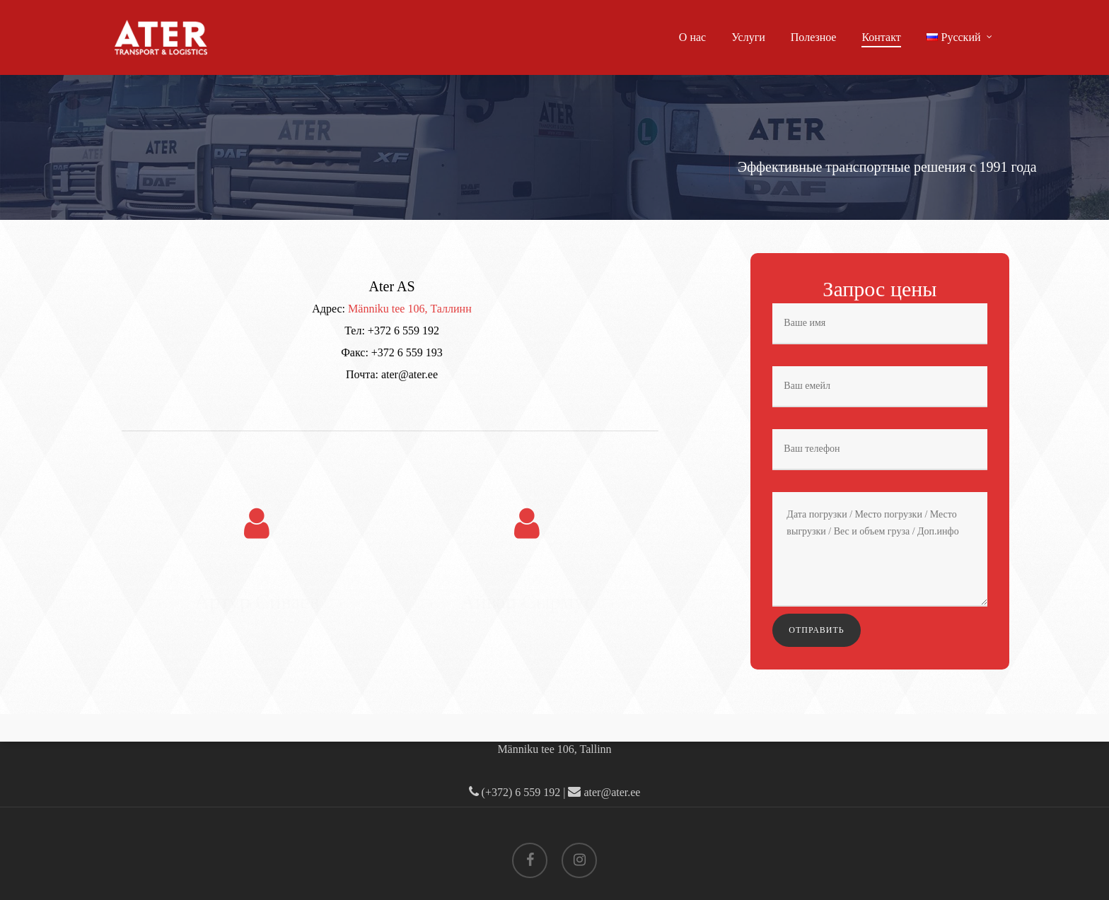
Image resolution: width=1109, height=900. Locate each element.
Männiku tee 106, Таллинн (410, 309)
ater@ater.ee (604, 792)
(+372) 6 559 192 (515, 792)
